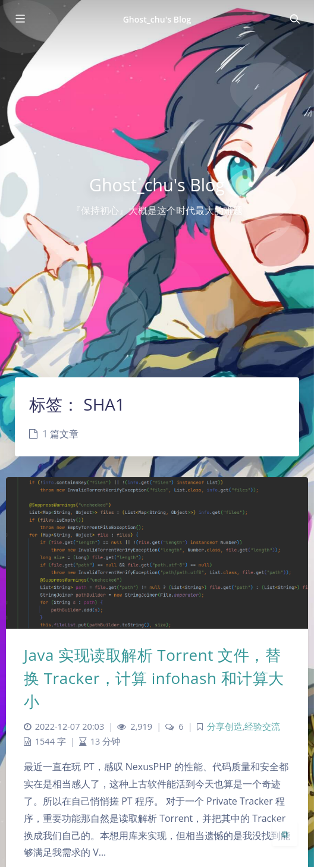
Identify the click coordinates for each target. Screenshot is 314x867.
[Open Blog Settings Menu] (284, 833)
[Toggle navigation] (294, 19)
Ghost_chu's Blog (157, 19)
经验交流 (262, 726)
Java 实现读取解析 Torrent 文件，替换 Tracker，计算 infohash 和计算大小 (154, 678)
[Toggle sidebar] (19, 19)
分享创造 (225, 726)
